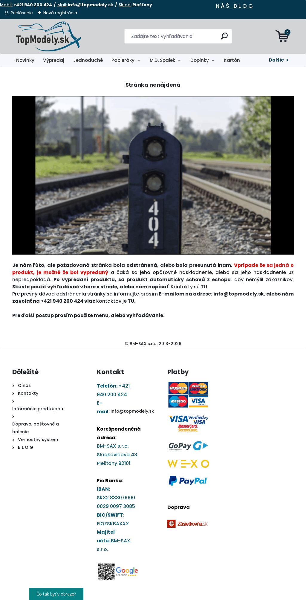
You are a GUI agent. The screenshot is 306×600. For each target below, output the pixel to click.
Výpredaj (53, 60)
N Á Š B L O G (234, 6)
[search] (224, 38)
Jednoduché (88, 60)
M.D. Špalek (162, 60)
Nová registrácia (60, 13)
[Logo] (48, 36)
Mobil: (6, 5)
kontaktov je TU (115, 301)
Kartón (232, 60)
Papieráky (122, 60)
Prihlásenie (22, 13)
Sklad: (125, 5)
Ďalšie (276, 60)
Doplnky (199, 60)
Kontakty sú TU (189, 286)
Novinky (25, 60)
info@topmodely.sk (132, 411)
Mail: (62, 5)
